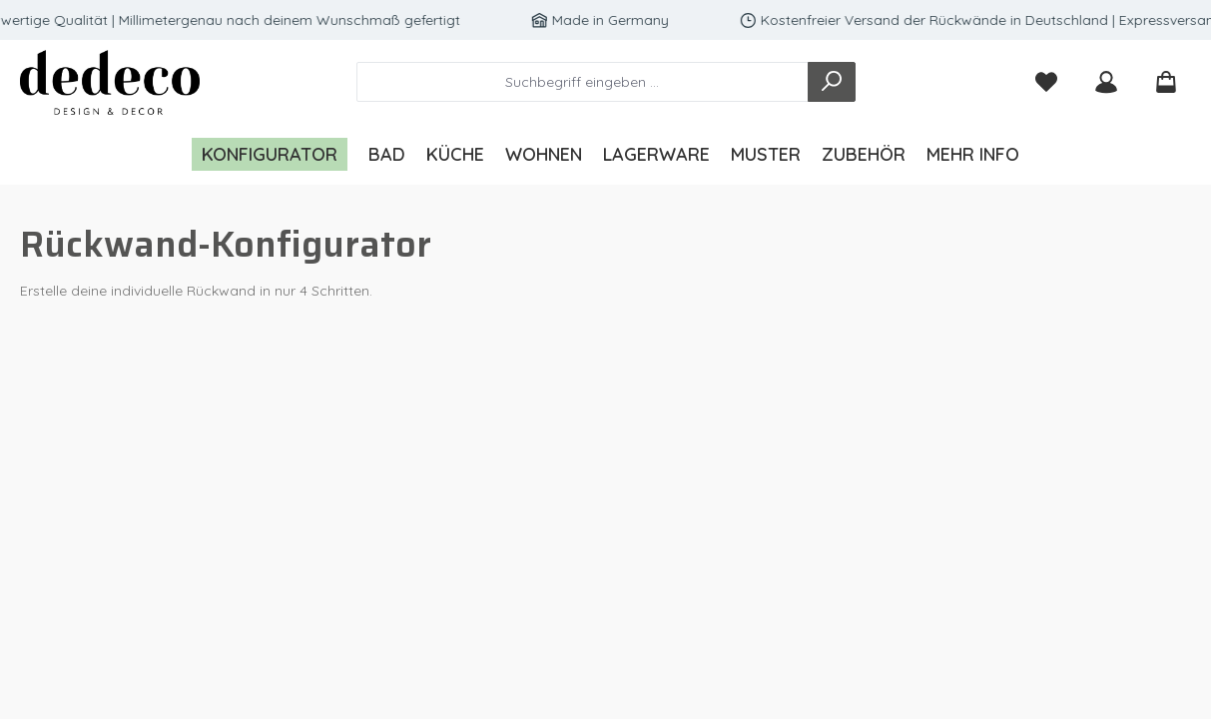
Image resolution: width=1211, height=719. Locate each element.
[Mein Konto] (1106, 82)
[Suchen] (832, 82)
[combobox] (582, 82)
